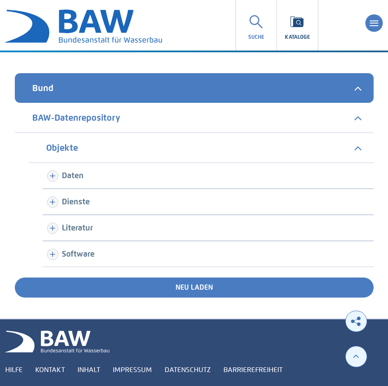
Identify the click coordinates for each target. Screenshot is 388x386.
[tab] (194, 88)
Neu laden (194, 287)
